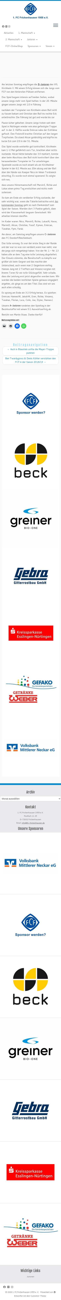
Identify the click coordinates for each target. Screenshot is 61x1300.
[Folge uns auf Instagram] (9, 26)
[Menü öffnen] (55, 25)
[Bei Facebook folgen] (3, 26)
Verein (50, 46)
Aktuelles (8, 32)
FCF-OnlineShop (14, 46)
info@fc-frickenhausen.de (33, 823)
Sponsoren (34, 46)
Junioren (32, 39)
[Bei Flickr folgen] (6, 26)
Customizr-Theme (38, 1296)
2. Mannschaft (13, 39)
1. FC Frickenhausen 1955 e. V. (25, 1292)
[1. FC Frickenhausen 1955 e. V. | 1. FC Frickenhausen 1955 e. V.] (30, 10)
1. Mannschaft (26, 32)
